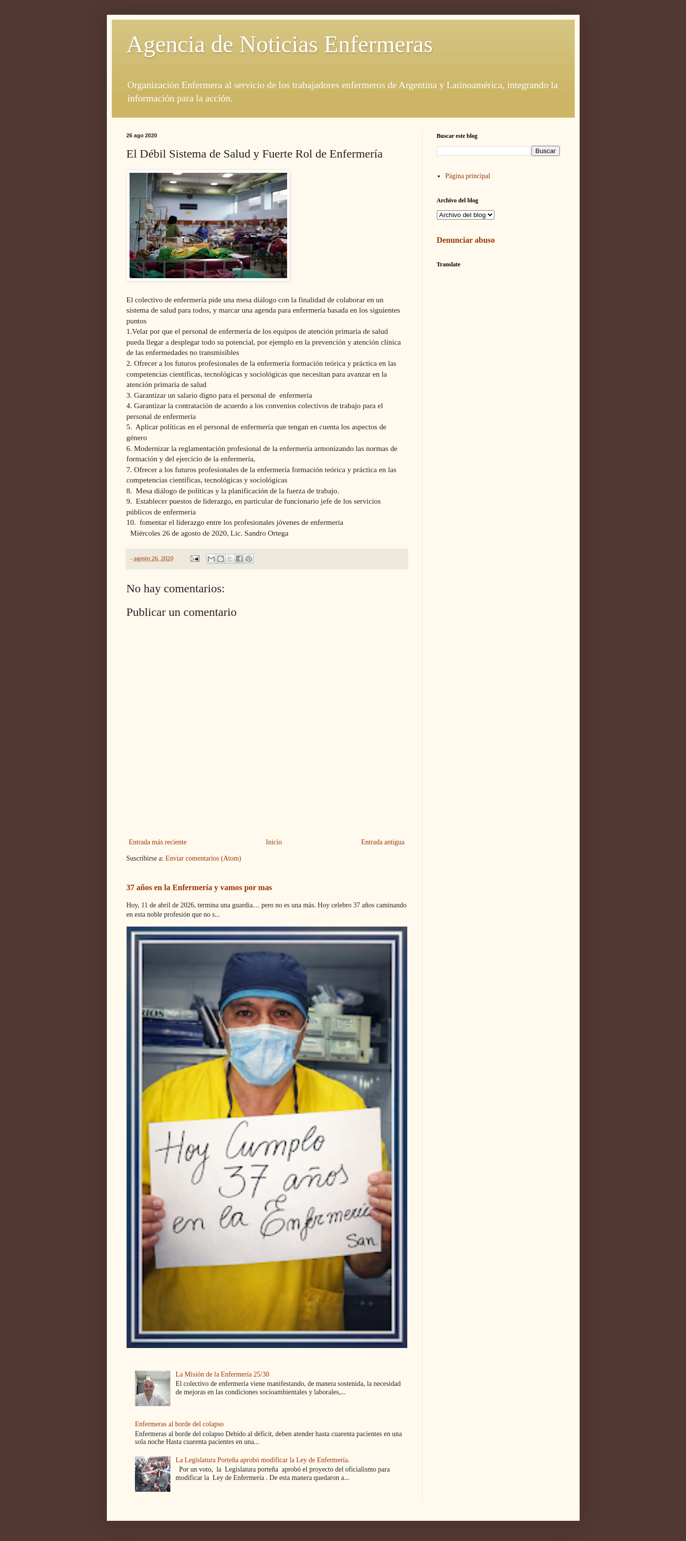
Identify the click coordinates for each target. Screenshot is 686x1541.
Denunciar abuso (466, 240)
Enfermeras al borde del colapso (179, 1424)
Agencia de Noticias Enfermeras (280, 44)
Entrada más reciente (158, 842)
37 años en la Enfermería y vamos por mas (199, 887)
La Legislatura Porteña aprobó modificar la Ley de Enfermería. (263, 1460)
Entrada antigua (382, 842)
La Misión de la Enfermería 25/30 (222, 1374)
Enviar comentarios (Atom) (203, 858)
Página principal (467, 176)
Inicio (274, 842)
